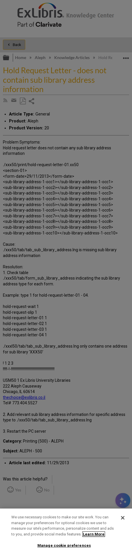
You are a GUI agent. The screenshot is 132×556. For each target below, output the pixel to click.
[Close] (122, 517)
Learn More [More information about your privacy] (93, 534)
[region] (66, 532)
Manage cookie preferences (64, 545)
